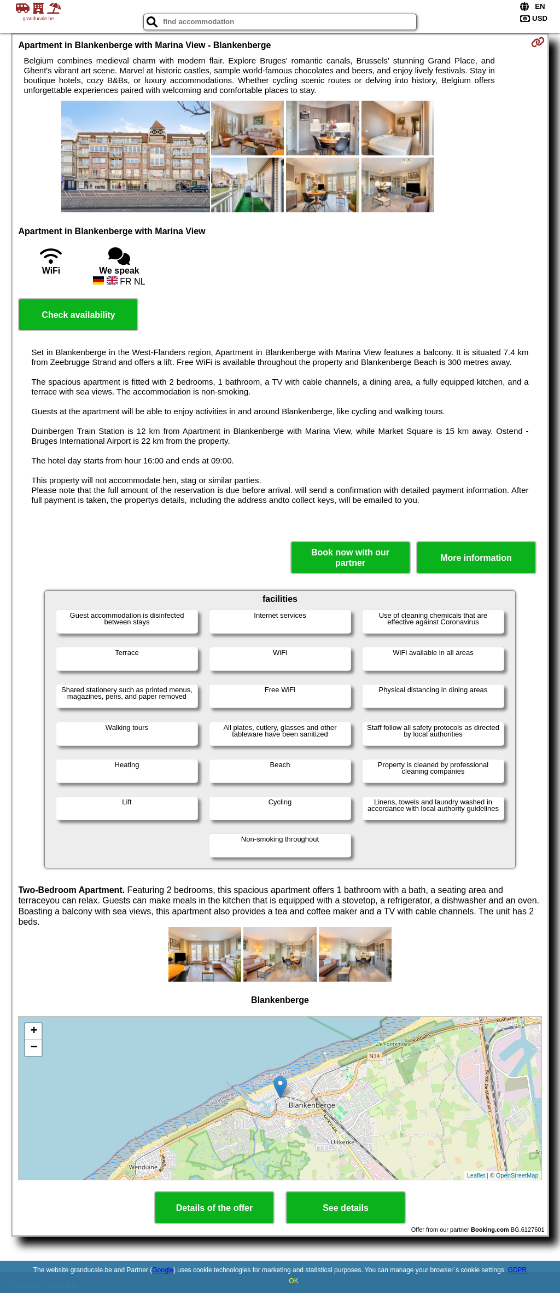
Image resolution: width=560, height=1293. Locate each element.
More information (476, 558)
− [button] (33, 1048)
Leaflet (476, 1175)
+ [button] (33, 1031)
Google (162, 1270)
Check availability (78, 315)
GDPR (517, 1270)
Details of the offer (214, 1208)
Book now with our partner (350, 557)
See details (346, 1208)
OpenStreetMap (517, 1175)
